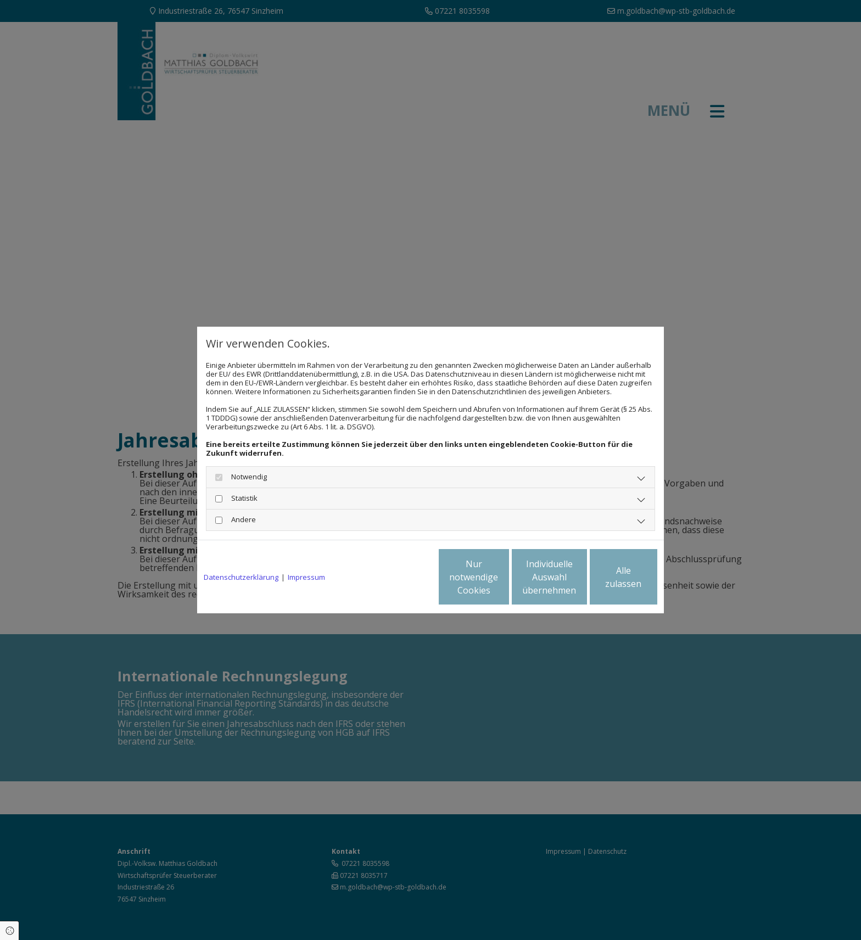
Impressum (306, 577)
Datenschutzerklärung (241, 577)
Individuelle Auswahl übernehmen (502, 577)
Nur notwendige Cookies (398, 577)
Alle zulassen (606, 577)
